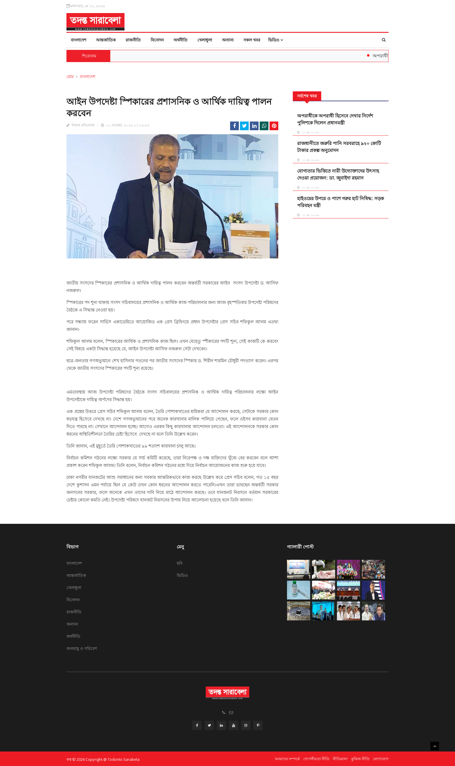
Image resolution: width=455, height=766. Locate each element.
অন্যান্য (228, 40)
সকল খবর (251, 40)
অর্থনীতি (180, 40)
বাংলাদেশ (78, 40)
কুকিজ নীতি (360, 757)
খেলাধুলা (204, 40)
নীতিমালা (340, 757)
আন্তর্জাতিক (106, 40)
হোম (70, 76)
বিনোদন (157, 40)
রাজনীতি (133, 40)
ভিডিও (275, 40)
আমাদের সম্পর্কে (287, 757)
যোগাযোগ (381, 757)
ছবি (180, 563)
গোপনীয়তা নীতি (316, 757)
